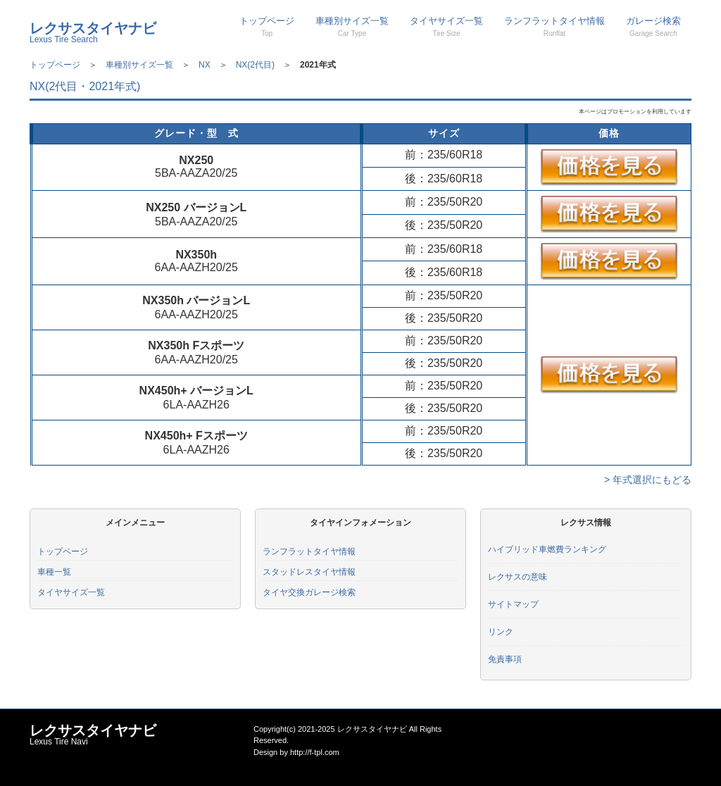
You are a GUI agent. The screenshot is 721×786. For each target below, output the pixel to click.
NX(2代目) (255, 65)
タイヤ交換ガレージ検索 (309, 592)
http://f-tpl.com (314, 752)
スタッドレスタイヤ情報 (309, 572)
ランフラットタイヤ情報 (554, 26)
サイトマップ (513, 604)
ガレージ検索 (653, 26)
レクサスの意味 (517, 577)
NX (205, 65)
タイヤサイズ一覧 (446, 26)
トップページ (266, 26)
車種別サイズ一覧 (352, 26)
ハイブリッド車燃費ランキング (547, 549)
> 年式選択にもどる (647, 479)
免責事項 (505, 659)
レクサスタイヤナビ (93, 32)
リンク (500, 632)
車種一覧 (54, 572)
